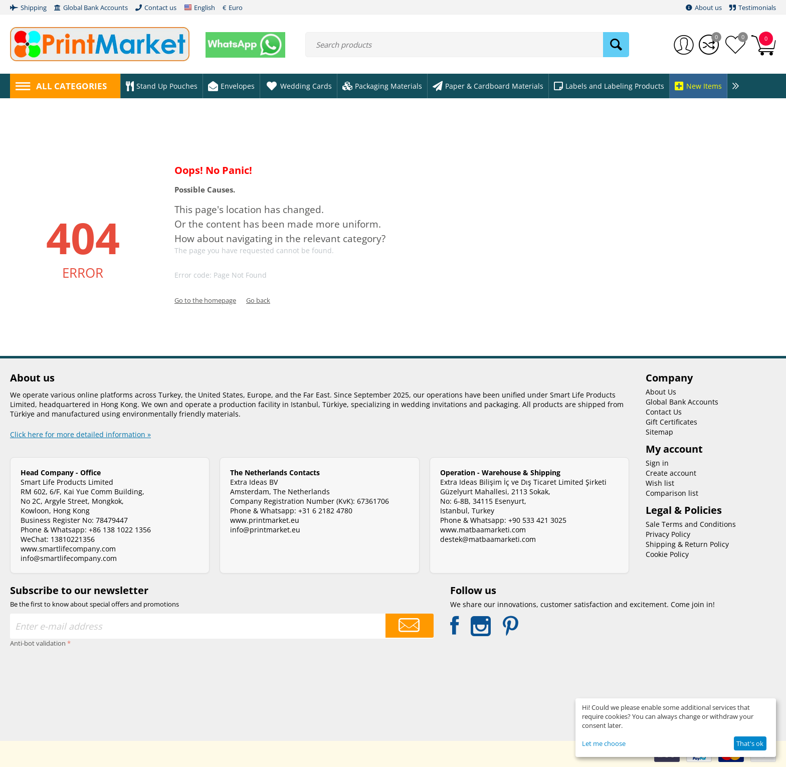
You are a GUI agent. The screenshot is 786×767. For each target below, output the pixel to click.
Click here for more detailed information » (80, 434)
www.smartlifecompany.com (68, 548)
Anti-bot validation (38, 643)
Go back (258, 300)
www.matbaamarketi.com (483, 529)
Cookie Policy (667, 554)
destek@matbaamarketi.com (488, 539)
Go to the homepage (205, 300)
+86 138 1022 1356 (120, 529)
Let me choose (604, 743)
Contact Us (664, 412)
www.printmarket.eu (264, 520)
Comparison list (672, 493)
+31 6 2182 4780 (325, 510)
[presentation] (51, 686)
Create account (671, 473)
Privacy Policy (668, 534)
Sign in (657, 463)
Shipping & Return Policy (687, 544)
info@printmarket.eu (265, 529)
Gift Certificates (671, 422)
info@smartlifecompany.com (69, 558)
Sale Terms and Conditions (691, 524)
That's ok (749, 743)
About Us (661, 392)
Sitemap (659, 432)
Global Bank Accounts (682, 402)
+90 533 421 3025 (537, 520)
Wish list (660, 483)
